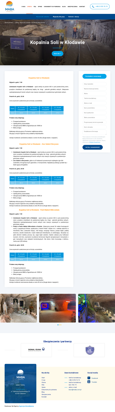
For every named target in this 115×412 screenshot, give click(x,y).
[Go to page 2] (59, 324)
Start (43, 378)
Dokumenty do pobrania (52, 6)
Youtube (92, 382)
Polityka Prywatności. (94, 142)
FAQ (35, 6)
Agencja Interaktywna (26, 406)
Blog (64, 6)
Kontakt (82, 6)
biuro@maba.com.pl (75, 390)
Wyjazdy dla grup (59, 17)
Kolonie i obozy (73, 17)
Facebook (92, 378)
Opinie (40, 6)
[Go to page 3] (60, 324)
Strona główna (9, 22)
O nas (23, 6)
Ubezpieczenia (72, 6)
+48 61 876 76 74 (100, 7)
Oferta (29, 6)
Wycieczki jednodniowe (38, 22)
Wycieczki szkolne (42, 17)
